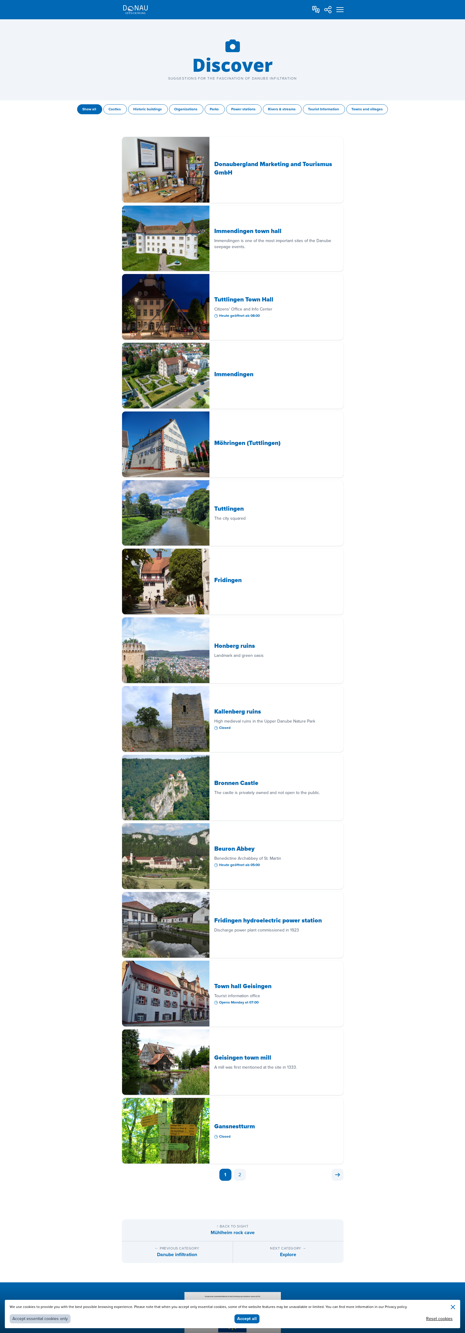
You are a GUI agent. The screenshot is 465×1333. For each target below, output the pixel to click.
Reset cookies (439, 1318)
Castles (115, 109)
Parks (215, 109)
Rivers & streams (282, 109)
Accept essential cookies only (40, 1318)
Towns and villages (367, 109)
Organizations (186, 109)
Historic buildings (148, 109)
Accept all (247, 1318)
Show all (89, 109)
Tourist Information (324, 109)
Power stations (243, 109)
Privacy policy (396, 1307)
